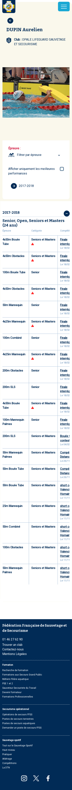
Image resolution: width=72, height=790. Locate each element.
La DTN (6, 767)
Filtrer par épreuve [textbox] (29, 155)
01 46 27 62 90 (12, 639)
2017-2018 (22, 186)
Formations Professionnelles (17, 696)
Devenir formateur (12, 692)
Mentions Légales (14, 654)
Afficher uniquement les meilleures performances (31, 171)
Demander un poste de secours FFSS (21, 727)
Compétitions (9, 763)
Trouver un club (12, 645)
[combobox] (39, 155)
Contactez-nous (13, 649)
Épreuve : (14, 148)
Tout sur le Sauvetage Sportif (17, 745)
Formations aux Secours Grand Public (22, 674)
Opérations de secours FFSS (17, 714)
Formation (7, 665)
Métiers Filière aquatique (15, 679)
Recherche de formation (15, 670)
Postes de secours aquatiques (18, 723)
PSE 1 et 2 (7, 683)
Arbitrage (7, 758)
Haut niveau (8, 750)
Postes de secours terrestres (18, 719)
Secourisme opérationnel (15, 709)
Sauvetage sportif (11, 740)
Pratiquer (7, 754)
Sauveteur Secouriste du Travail (19, 688)
